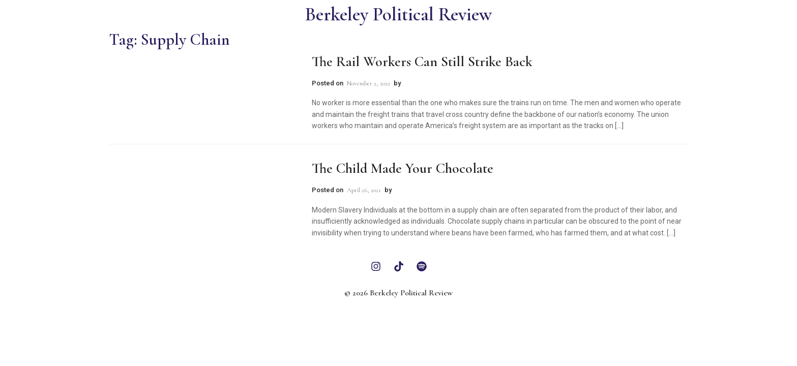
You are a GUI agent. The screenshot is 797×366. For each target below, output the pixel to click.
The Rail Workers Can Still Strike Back (422, 61)
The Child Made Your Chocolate (402, 168)
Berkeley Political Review (398, 14)
